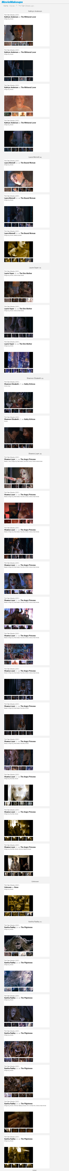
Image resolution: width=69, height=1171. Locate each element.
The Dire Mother (25, 273)
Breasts (6, 461)
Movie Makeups (14, 2)
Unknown (35, 881)
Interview (21, 849)
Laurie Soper (35, 267)
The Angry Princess (28, 459)
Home (6, 6)
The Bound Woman (28, 163)
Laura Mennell (35, 157)
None (16, 887)
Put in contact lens (31, 1105)
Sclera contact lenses (19, 275)
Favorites (26, 461)
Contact (34, 1170)
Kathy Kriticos (29, 384)
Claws (9, 461)
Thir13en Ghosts (9, 15)
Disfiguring (6, 19)
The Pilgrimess (26, 927)
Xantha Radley (35, 921)
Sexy (9, 386)
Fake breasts (20, 461)
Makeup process (18, 235)
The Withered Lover (28, 17)
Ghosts (11, 19)
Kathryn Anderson (35, 11)
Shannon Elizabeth (35, 378)
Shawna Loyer (35, 453)
